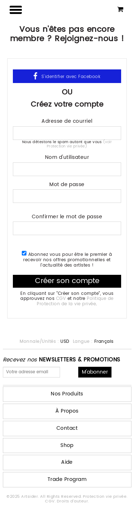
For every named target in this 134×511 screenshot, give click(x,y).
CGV (61, 298)
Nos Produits (67, 394)
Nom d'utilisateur (67, 156)
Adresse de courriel (66, 120)
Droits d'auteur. (73, 501)
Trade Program (67, 479)
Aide (67, 462)
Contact (67, 428)
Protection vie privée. (105, 496)
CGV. (50, 501)
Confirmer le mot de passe (67, 216)
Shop (67, 445)
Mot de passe (67, 183)
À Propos (67, 411)
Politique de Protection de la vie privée (75, 301)
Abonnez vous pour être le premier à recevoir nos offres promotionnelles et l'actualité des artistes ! (67, 259)
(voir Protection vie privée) (79, 144)
